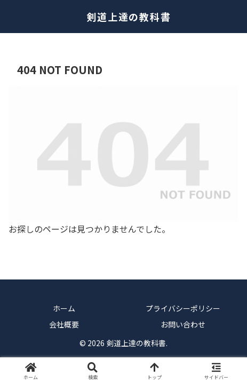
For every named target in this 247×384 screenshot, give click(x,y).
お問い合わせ (183, 324)
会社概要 (64, 324)
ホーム (64, 308)
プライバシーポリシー (183, 308)
